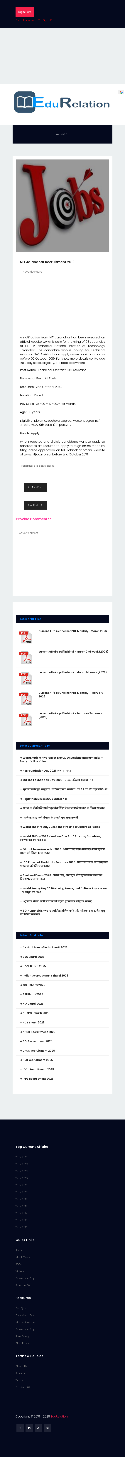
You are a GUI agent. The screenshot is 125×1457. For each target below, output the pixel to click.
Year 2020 (22, 1192)
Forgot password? (28, 20)
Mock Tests (23, 1257)
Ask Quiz (21, 1308)
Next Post (35, 505)
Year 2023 (22, 1171)
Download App (25, 1278)
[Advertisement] (62, 56)
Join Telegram (25, 1336)
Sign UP (47, 20)
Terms (20, 1380)
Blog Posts (22, 1343)
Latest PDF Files (30, 619)
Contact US (23, 1387)
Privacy (20, 1373)
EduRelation (59, 1416)
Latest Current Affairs (35, 746)
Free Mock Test (25, 1315)
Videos (20, 1271)
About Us (21, 1366)
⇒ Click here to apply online (37, 465)
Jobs (19, 1250)
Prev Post (35, 487)
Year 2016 (22, 1220)
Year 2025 (22, 1157)
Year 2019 (22, 1199)
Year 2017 (21, 1213)
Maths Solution (25, 1322)
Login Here (24, 12)
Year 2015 (22, 1227)
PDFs (19, 1264)
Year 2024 (22, 1164)
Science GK (23, 1285)
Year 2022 (22, 1178)
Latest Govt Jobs (31, 935)
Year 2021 (21, 1185)
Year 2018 (22, 1206)
